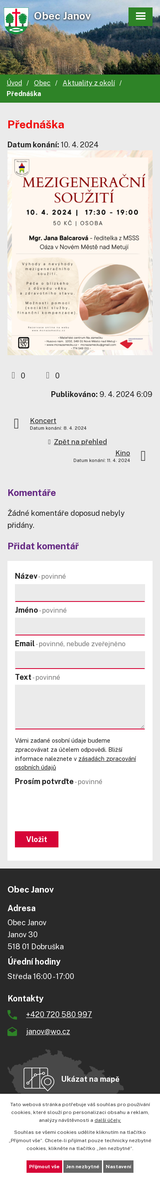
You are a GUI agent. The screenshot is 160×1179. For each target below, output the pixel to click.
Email (70, 643)
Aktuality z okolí (89, 83)
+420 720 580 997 (59, 1014)
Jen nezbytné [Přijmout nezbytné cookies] (82, 1166)
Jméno (41, 610)
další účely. (108, 1120)
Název (40, 576)
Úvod (14, 83)
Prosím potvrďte (58, 781)
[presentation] (76, 809)
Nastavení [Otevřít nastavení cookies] (118, 1166)
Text (37, 677)
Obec (42, 83)
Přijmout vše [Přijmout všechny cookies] (44, 1166)
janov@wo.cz (48, 1031)
